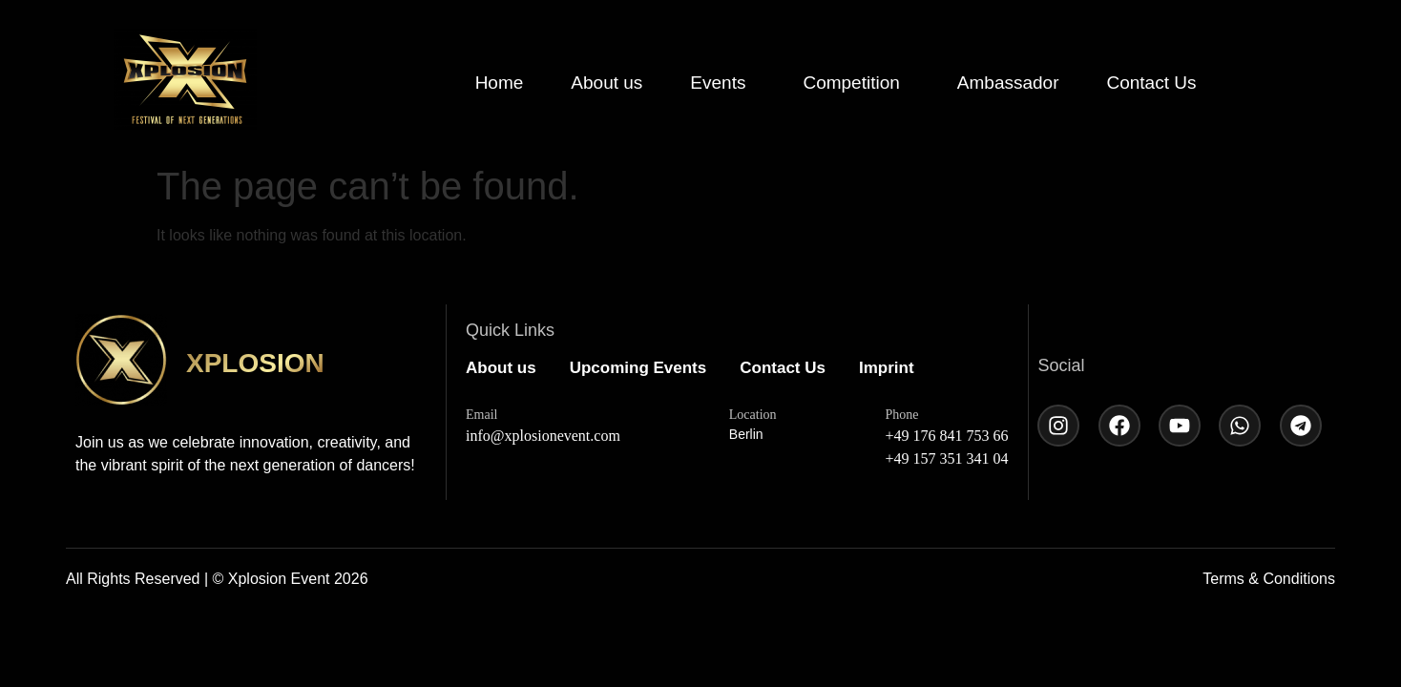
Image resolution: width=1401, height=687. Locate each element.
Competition (851, 83)
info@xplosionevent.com (543, 435)
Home (499, 83)
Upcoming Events (638, 368)
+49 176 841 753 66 (947, 435)
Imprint (886, 368)
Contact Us (1151, 83)
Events (717, 83)
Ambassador (1008, 83)
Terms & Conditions (1268, 579)
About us (606, 83)
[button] (722, 82)
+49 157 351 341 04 (947, 458)
